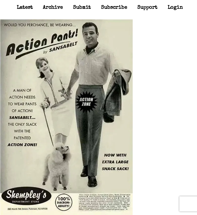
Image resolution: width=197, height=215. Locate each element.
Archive (53, 7)
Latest (25, 7)
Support (147, 7)
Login (175, 7)
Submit (82, 7)
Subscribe (114, 7)
